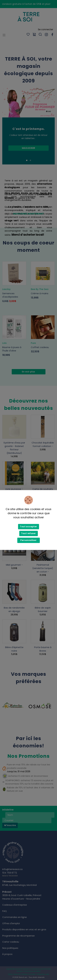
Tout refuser (28, 533)
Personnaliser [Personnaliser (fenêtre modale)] (28, 540)
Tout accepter (28, 526)
